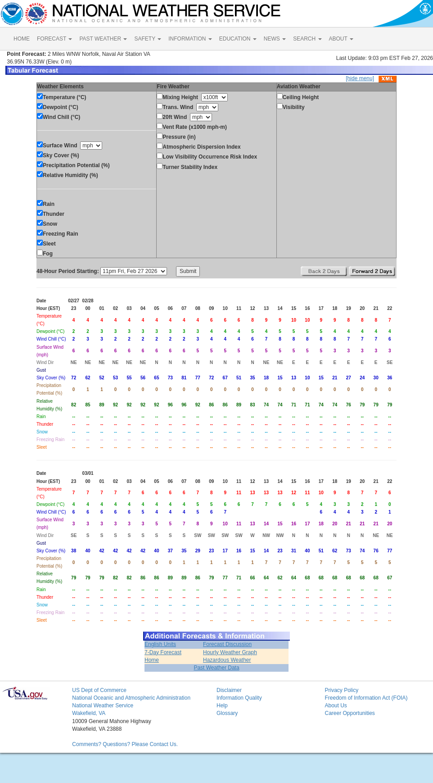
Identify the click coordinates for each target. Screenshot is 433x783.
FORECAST (54, 39)
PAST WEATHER (103, 39)
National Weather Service (102, 705)
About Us (336, 705)
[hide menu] (360, 78)
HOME (22, 39)
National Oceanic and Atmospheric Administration (131, 698)
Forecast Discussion (227, 644)
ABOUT (341, 39)
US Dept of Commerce (99, 690)
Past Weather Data (216, 668)
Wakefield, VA (88, 713)
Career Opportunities (349, 713)
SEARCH (307, 39)
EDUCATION (238, 39)
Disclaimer (229, 690)
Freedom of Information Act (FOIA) (366, 698)
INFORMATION (190, 39)
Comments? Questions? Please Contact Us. (125, 744)
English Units (160, 644)
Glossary (227, 713)
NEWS (275, 39)
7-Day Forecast (162, 652)
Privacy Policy (341, 690)
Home (151, 660)
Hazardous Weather (227, 660)
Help (222, 705)
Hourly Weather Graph (230, 652)
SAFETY (147, 39)
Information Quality (239, 698)
